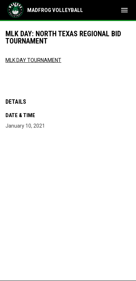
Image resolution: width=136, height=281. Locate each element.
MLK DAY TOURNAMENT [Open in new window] (33, 60)
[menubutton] (124, 10)
